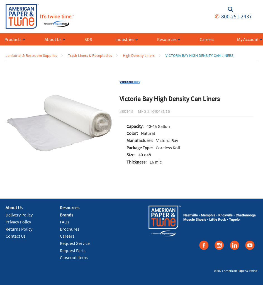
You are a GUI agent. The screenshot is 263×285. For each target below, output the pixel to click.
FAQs (64, 222)
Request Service (75, 243)
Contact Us (16, 236)
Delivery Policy (19, 215)
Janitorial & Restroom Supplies (31, 55)
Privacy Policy (18, 222)
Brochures (69, 229)
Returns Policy (19, 229)
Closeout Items (74, 257)
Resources (69, 207)
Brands (66, 215)
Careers (67, 236)
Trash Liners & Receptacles (90, 55)
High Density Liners (139, 55)
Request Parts (73, 250)
